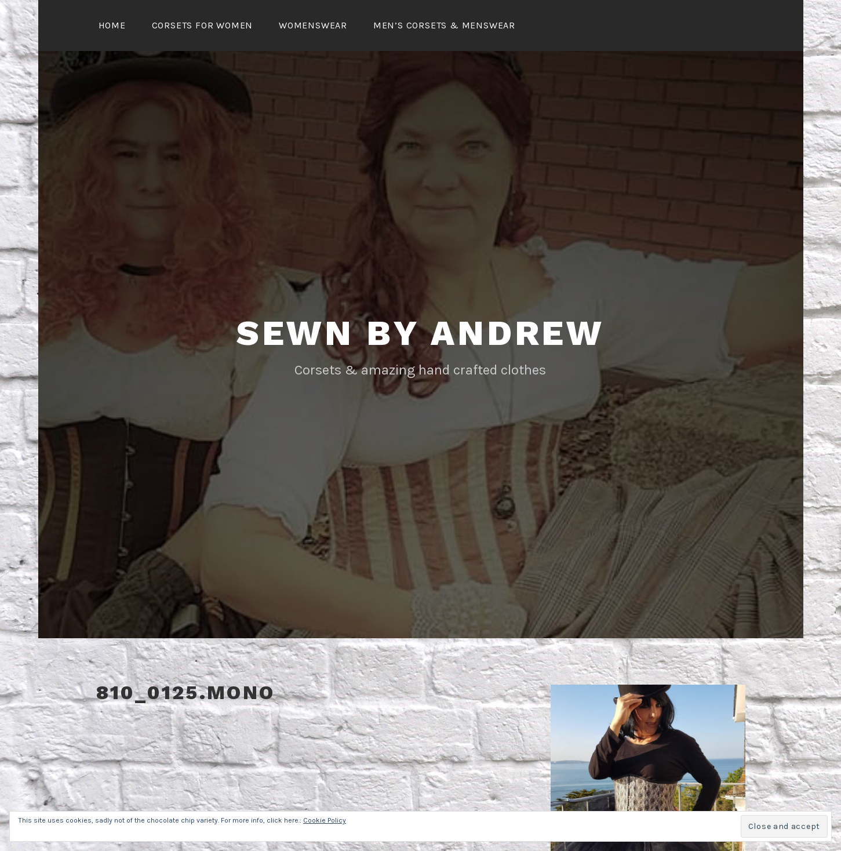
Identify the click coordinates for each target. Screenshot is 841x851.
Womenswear (313, 25)
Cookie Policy (324, 820)
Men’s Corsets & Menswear (444, 25)
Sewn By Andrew (420, 333)
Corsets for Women (202, 25)
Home (112, 25)
